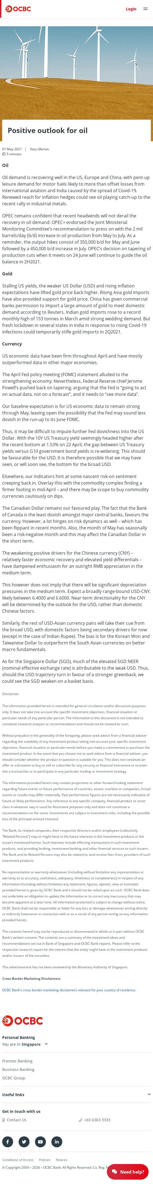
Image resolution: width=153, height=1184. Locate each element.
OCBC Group (13, 1078)
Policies (45, 1159)
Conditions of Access (18, 1159)
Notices (61, 1159)
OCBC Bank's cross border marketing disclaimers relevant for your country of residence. (69, 990)
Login (131, 8)
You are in (22, 1044)
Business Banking (18, 1069)
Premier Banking (17, 1061)
